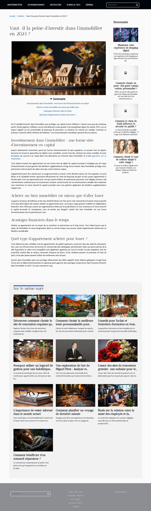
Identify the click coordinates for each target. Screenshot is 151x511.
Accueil (12, 16)
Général (89, 4)
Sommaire (59, 99)
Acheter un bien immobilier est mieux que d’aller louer (57, 107)
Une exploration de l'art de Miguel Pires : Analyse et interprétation (73, 369)
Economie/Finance (36, 4)
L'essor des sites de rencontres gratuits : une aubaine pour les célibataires (117, 369)
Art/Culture (55, 4)
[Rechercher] (122, 5)
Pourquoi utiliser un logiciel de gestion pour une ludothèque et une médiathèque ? (33, 369)
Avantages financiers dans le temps (58, 111)
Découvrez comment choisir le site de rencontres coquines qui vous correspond (33, 324)
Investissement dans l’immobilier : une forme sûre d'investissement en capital (58, 103)
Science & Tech (73, 4)
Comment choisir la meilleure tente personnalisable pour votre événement (74, 324)
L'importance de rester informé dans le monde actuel (32, 412)
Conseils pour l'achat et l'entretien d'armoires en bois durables (116, 324)
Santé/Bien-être (14, 4)
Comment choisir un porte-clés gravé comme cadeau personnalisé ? (125, 86)
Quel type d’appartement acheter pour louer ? (58, 114)
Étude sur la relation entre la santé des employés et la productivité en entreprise (116, 414)
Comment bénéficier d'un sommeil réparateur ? (29, 456)
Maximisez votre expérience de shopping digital (126, 48)
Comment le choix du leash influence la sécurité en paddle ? (126, 124)
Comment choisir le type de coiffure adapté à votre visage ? (125, 159)
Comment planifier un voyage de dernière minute (75, 412)
